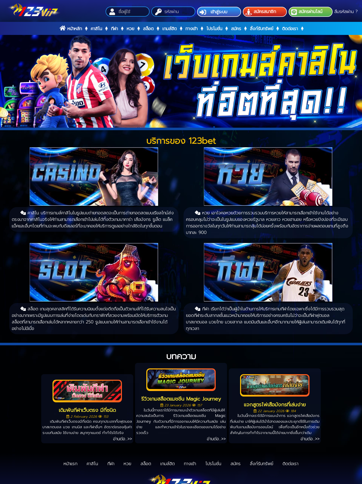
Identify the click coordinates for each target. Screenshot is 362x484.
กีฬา (114, 28)
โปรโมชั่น (214, 28)
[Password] (173, 12)
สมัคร (236, 28)
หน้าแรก (70, 463)
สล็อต (148, 28)
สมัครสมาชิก (265, 11)
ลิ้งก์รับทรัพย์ (261, 28)
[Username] (128, 12)
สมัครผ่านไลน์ (310, 11)
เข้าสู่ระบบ (219, 12)
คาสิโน (96, 28)
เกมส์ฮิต (169, 28)
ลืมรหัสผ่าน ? (346, 11)
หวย (130, 28)
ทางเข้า (192, 28)
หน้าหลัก (72, 28)
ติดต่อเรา (290, 28)
